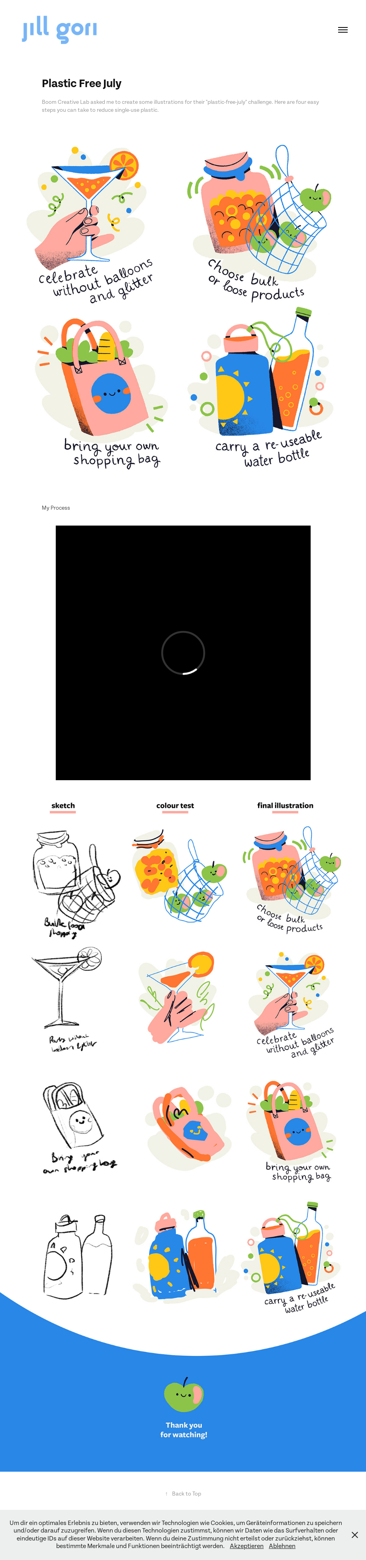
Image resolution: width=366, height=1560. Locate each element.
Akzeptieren (247, 1546)
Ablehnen (282, 1546)
